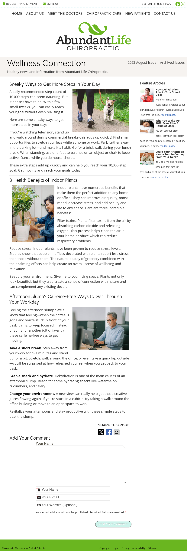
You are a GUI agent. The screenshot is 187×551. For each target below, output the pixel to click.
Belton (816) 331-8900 (156, 3)
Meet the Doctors (65, 13)
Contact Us (165, 13)
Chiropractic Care (103, 13)
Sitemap (152, 547)
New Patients (137, 13)
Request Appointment (20, 3)
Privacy (125, 547)
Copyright (104, 547)
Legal (115, 547)
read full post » (168, 114)
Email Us (51, 3)
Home (16, 13)
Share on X (101, 432)
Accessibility (138, 547)
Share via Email (117, 432)
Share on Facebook (109, 432)
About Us (35, 13)
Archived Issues (172, 62)
